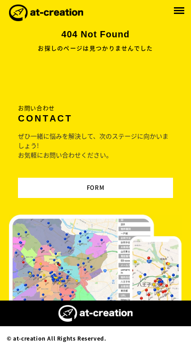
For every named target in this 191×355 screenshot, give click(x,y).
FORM (96, 187)
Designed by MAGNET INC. (146, 338)
